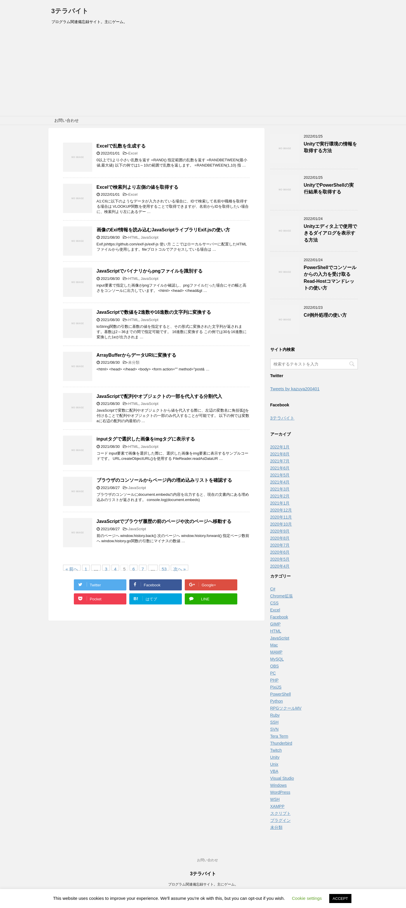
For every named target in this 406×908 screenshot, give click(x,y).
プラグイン (280, 820)
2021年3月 (280, 489)
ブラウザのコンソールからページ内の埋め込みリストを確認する (164, 480)
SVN (274, 729)
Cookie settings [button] (307, 898)
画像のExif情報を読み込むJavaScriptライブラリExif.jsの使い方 (163, 229)
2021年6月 (280, 468)
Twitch (276, 750)
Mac (274, 645)
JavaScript (149, 237)
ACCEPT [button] (340, 898)
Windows (278, 785)
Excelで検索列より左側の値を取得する (138, 187)
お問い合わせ (66, 120)
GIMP (275, 624)
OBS (274, 666)
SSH (274, 722)
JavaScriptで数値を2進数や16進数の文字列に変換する (154, 312)
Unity (275, 757)
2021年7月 (280, 461)
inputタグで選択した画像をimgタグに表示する (146, 438)
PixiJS (276, 687)
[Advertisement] (203, 72)
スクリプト (280, 813)
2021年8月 (280, 454)
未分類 (134, 362)
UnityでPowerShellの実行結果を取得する (329, 188)
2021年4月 (280, 482)
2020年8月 (280, 538)
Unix (274, 764)
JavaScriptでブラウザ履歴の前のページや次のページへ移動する (164, 521)
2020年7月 (280, 545)
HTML (133, 237)
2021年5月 (280, 475)
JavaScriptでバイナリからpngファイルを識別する (150, 270)
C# (273, 589)
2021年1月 (280, 503)
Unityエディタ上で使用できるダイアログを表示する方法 (330, 233)
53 (164, 568)
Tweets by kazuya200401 (295, 388)
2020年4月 (280, 566)
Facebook (279, 617)
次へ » (179, 568)
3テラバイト (69, 11)
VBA (274, 771)
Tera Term (279, 736)
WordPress (280, 792)
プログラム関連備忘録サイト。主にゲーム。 (203, 884)
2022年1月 (280, 447)
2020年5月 (280, 559)
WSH (275, 799)
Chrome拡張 (281, 596)
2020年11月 (281, 517)
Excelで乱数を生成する (121, 145)
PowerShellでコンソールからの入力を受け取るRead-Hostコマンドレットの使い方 (330, 277)
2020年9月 (280, 531)
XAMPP (277, 806)
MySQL (277, 659)
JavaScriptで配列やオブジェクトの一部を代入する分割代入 (159, 396)
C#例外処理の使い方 (325, 315)
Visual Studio (282, 778)
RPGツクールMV (286, 708)
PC (273, 673)
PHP (274, 680)
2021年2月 (280, 496)
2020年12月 (281, 510)
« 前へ (72, 568)
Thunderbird (281, 743)
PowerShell (280, 694)
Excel (132, 153)
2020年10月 (281, 524)
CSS (274, 603)
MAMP (276, 652)
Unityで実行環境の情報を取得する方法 (330, 147)
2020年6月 (280, 552)
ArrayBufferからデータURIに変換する (137, 355)
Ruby (275, 715)
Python (276, 701)
